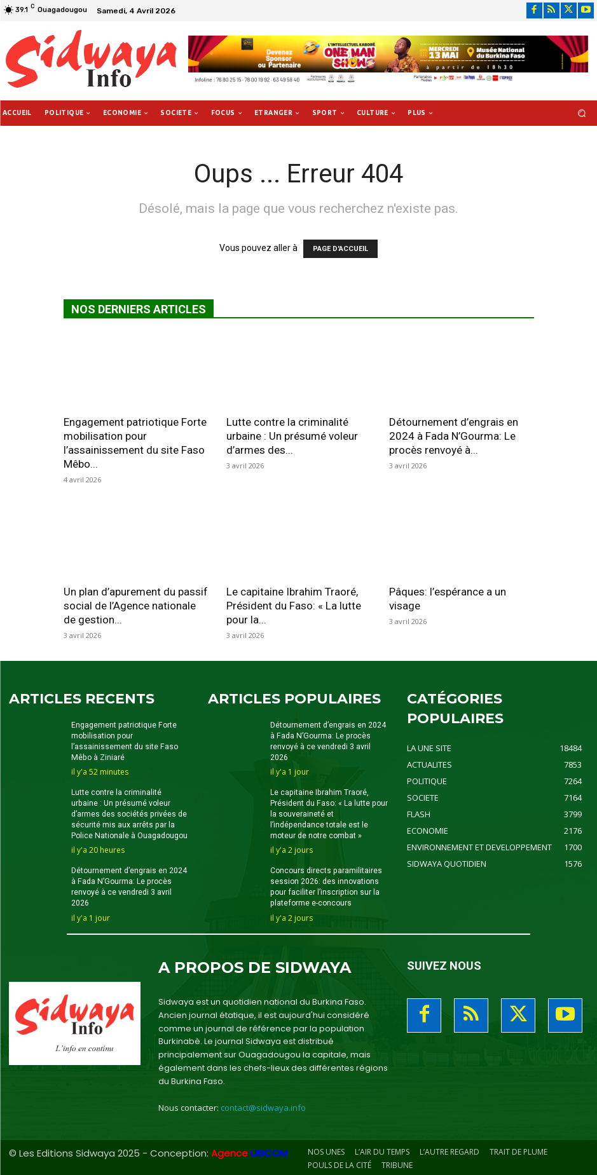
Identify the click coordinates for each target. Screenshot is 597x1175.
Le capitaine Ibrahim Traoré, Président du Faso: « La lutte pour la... (293, 605)
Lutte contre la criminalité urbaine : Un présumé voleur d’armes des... (292, 436)
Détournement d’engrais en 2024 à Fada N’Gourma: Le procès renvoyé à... (453, 436)
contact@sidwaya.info (263, 1105)
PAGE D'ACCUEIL (340, 249)
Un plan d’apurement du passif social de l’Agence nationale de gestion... (136, 605)
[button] (582, 113)
